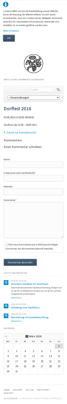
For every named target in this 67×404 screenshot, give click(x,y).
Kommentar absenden (20, 262)
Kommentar (10, 200)
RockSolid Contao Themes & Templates (42, 398)
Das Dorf (17, 389)
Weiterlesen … (17, 297)
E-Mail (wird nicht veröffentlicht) (20, 173)
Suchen (58, 89)
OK (9, 38)
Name (9, 159)
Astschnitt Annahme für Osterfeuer (29, 284)
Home (6, 389)
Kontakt (8, 393)
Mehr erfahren (11, 30)
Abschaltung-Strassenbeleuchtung (29, 317)
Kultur (30, 389)
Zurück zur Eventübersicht (21, 132)
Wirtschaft (43, 389)
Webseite (8, 186)
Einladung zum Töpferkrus (25, 307)
